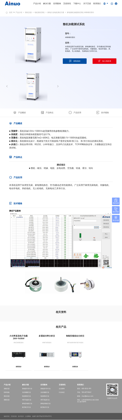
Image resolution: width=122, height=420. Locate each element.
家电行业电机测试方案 (55, 12)
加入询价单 (104, 61)
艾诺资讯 (67, 3)
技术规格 (102, 113)
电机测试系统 (40, 12)
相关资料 (61, 312)
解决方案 (47, 3)
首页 (9, 12)
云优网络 (28, 416)
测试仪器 (28, 12)
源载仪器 (7, 389)
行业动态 (62, 393)
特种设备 (7, 393)
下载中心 (77, 3)
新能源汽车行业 (27, 389)
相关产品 (61, 326)
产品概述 (19, 113)
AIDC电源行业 (26, 400)
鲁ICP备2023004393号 (44, 416)
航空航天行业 (26, 407)
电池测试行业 (26, 396)
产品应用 (75, 113)
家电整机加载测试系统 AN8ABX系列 (80, 12)
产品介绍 (37, 3)
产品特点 (47, 113)
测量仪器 (7, 400)
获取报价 (75, 61)
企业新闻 (62, 389)
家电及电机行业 (27, 404)
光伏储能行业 (26, 393)
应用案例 (57, 3)
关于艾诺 (87, 3)
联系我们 (97, 3)
